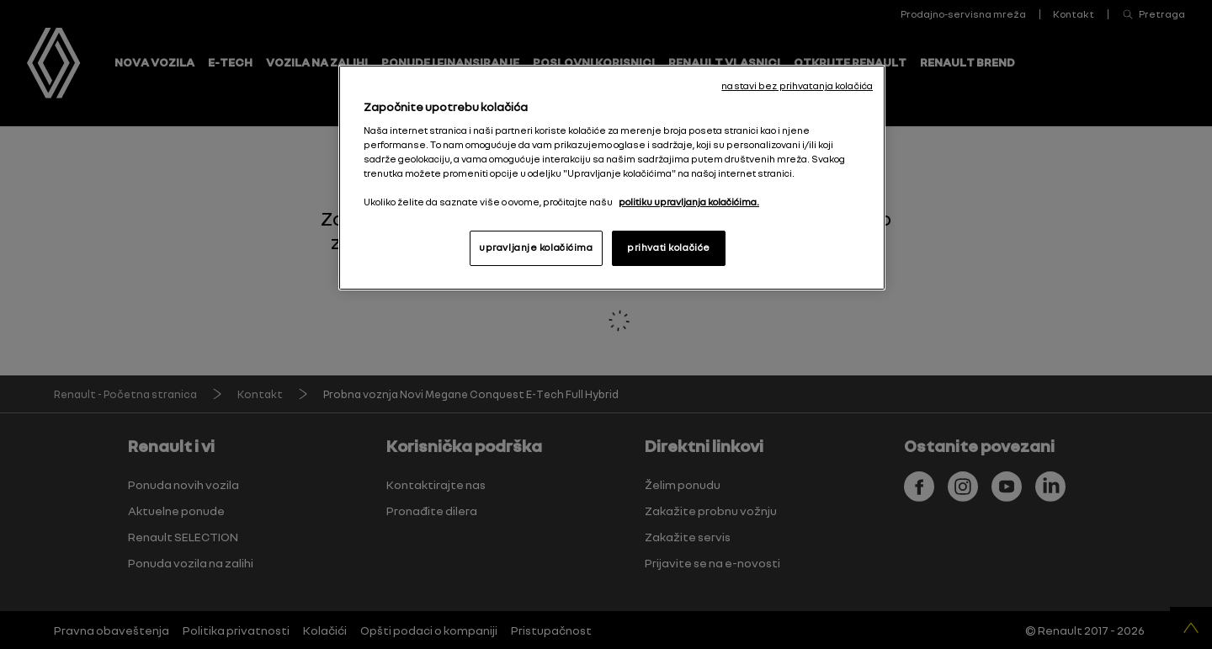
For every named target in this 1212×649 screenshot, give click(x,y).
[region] (611, 177)
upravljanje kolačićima (536, 247)
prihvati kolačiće (668, 247)
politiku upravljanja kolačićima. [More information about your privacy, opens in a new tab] (689, 202)
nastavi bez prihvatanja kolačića (797, 86)
